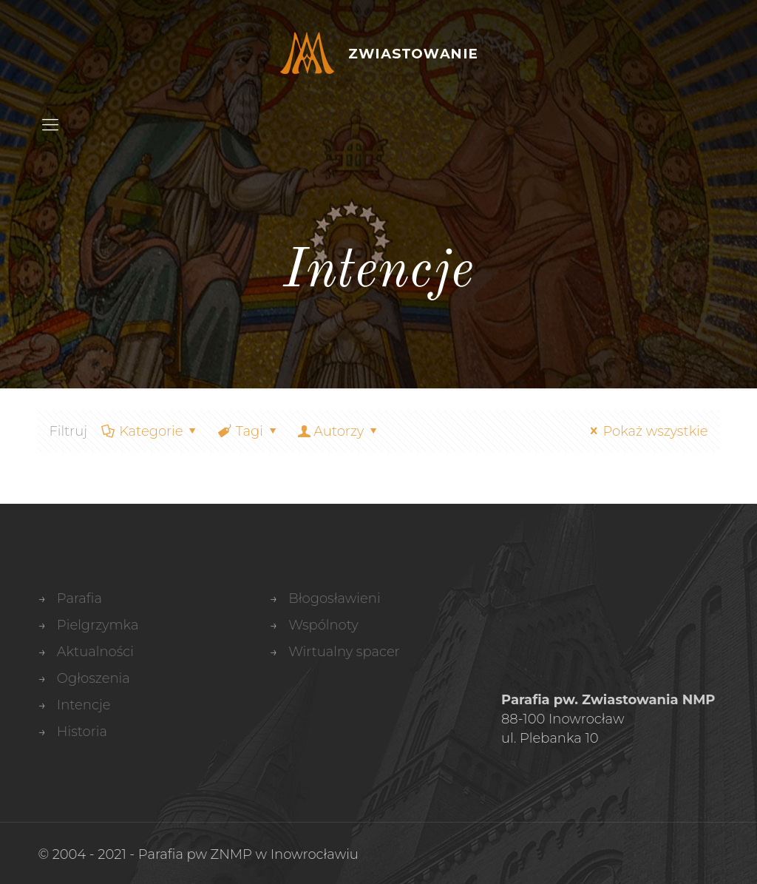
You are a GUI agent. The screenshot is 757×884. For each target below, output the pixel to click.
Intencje (84, 705)
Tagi (248, 431)
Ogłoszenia (93, 678)
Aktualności (95, 652)
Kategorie (150, 431)
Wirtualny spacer (344, 652)
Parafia (79, 598)
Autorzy (338, 431)
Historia (82, 731)
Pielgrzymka (98, 625)
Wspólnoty (323, 625)
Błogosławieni (334, 598)
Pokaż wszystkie (645, 431)
